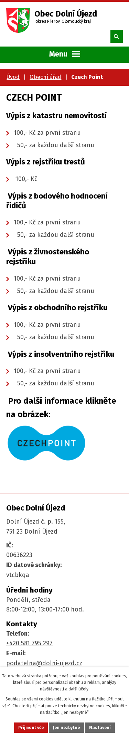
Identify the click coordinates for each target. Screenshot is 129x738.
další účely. (78, 689)
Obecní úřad (45, 77)
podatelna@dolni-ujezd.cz (44, 663)
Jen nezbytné (66, 727)
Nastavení (100, 727)
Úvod (13, 77)
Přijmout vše (31, 727)
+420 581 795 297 (29, 643)
